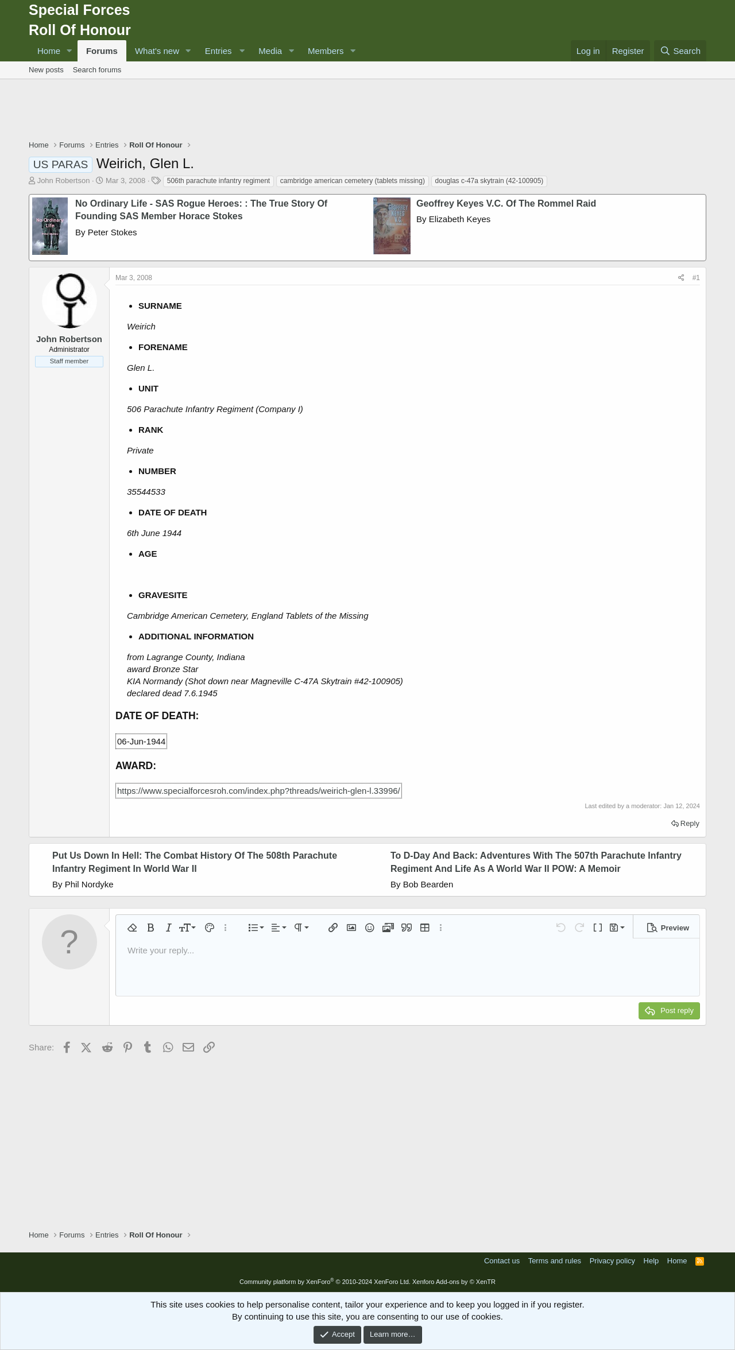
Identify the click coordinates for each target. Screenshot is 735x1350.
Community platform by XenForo (325, 1281)
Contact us (502, 1260)
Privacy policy (612, 1260)
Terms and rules (554, 1260)
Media (270, 51)
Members (326, 51)
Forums (102, 51)
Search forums (97, 69)
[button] (69, 50)
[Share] (681, 278)
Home (48, 51)
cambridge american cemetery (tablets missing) (352, 181)
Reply (689, 823)
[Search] (680, 50)
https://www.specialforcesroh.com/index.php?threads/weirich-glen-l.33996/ (258, 791)
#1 (696, 278)
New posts (46, 69)
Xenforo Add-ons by (454, 1281)
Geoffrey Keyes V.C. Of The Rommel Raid (506, 203)
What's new (157, 51)
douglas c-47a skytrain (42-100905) (489, 181)
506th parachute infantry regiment (218, 181)
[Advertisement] (367, 111)
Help (651, 1260)
